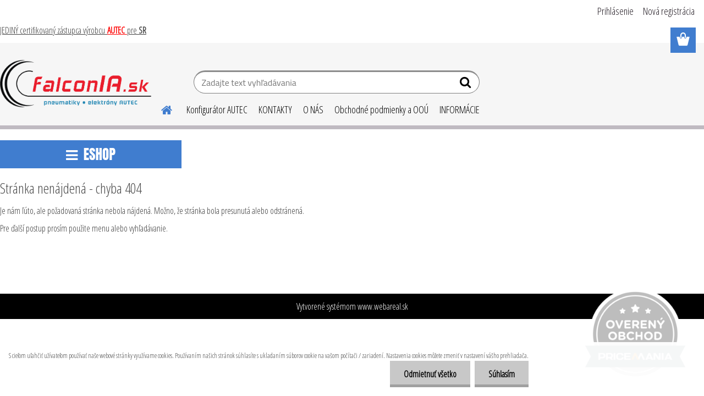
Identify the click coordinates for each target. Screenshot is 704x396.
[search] (466, 84)
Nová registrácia (669, 11)
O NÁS (313, 109)
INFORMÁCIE (459, 109)
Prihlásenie (615, 11)
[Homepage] (160, 108)
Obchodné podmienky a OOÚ (381, 109)
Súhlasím (501, 374)
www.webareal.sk (383, 306)
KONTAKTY (275, 109)
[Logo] (75, 83)
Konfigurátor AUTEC (217, 109)
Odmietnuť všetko (430, 374)
